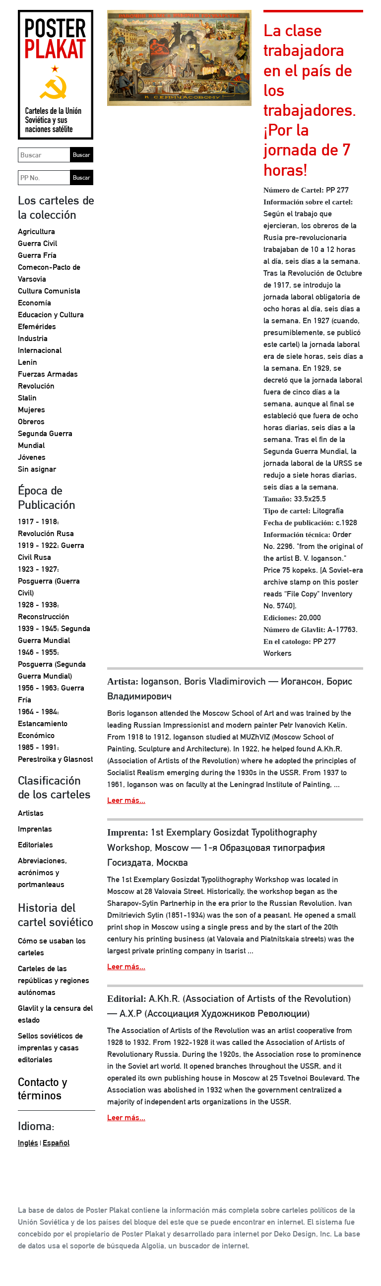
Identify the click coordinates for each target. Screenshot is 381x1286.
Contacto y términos (42, 1089)
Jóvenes (32, 457)
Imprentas (35, 829)
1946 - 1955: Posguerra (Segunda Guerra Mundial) (52, 664)
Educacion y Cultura (51, 314)
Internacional (40, 350)
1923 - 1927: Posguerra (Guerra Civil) (49, 580)
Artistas (31, 813)
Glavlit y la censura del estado (55, 1014)
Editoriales (35, 844)
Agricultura (36, 231)
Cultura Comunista (49, 291)
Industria (33, 338)
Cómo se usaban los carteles (52, 946)
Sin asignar (37, 469)
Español (56, 1142)
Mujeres (31, 409)
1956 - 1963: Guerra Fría (51, 693)
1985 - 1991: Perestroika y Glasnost (55, 753)
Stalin (27, 397)
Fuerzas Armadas (48, 374)
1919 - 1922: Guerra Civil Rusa (51, 551)
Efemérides (37, 326)
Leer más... (126, 800)
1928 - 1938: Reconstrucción (43, 610)
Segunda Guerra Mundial (45, 439)
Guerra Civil (37, 243)
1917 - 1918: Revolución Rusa (46, 527)
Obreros (31, 421)
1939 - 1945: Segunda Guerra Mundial (54, 634)
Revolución (36, 386)
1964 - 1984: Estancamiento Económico (42, 723)
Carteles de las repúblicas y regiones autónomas (53, 980)
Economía (34, 302)
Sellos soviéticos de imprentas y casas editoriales (50, 1047)
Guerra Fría (37, 255)
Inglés (28, 1142)
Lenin (27, 362)
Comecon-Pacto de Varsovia (49, 273)
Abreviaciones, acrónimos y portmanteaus (42, 872)
